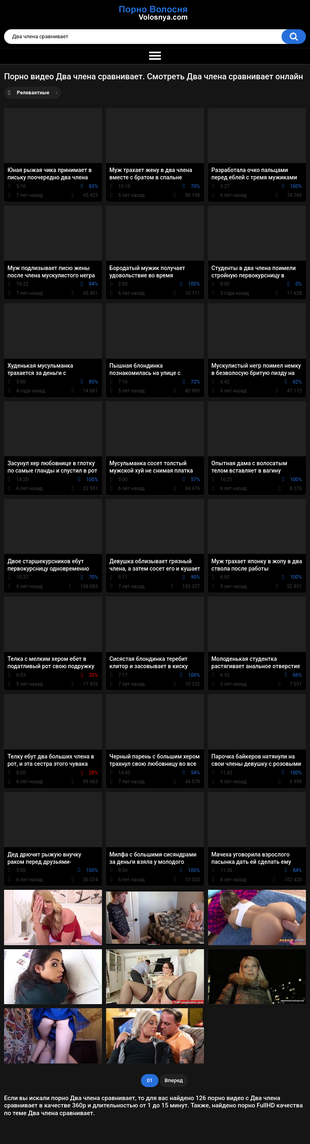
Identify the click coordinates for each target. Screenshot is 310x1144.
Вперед (174, 1080)
